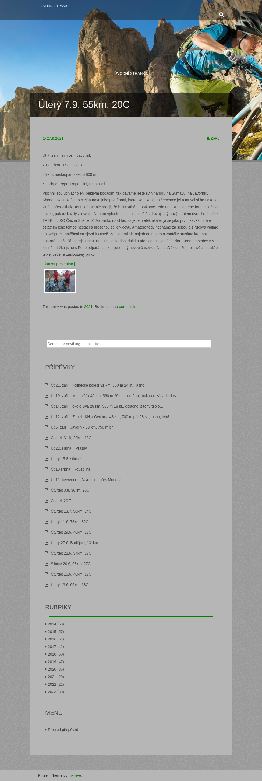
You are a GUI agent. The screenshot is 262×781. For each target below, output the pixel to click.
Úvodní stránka (55, 6)
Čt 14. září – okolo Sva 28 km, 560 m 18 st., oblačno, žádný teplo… (107, 406)
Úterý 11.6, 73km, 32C (69, 522)
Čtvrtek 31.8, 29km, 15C (71, 438)
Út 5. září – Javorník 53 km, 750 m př (82, 427)
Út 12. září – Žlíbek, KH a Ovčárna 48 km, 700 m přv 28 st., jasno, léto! (110, 417)
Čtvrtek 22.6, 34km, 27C (71, 553)
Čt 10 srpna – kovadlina (70, 469)
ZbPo (215, 138)
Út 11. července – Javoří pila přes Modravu (87, 480)
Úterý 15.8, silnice (66, 459)
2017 (52, 647)
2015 (52, 631)
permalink (127, 306)
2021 (88, 306)
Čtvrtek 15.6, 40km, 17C (71, 574)
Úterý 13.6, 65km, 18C (69, 585)
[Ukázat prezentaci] (59, 264)
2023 (52, 692)
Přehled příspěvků (63, 729)
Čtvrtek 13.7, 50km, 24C (71, 511)
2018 (52, 654)
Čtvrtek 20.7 (61, 501)
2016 (52, 639)
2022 (52, 684)
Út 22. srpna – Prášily (69, 448)
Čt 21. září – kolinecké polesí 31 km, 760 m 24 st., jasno (97, 385)
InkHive (75, 775)
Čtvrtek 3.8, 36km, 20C (70, 490)
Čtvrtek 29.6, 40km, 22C (71, 532)
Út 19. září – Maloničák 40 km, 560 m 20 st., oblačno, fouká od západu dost (114, 396)
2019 (52, 662)
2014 (52, 624)
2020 (52, 669)
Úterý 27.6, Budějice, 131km (74, 543)
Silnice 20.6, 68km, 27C (71, 564)
